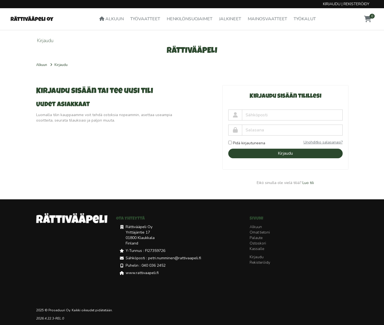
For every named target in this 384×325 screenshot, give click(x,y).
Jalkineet (230, 19)
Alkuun (111, 19)
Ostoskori (258, 243)
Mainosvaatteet (267, 19)
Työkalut (305, 19)
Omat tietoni (260, 232)
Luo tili (308, 182)
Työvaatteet (145, 19)
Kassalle (257, 248)
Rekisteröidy (356, 4)
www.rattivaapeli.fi (142, 272)
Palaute (256, 237)
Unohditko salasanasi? (323, 142)
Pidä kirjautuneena (246, 143)
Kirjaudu (331, 4)
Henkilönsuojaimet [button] (189, 19)
